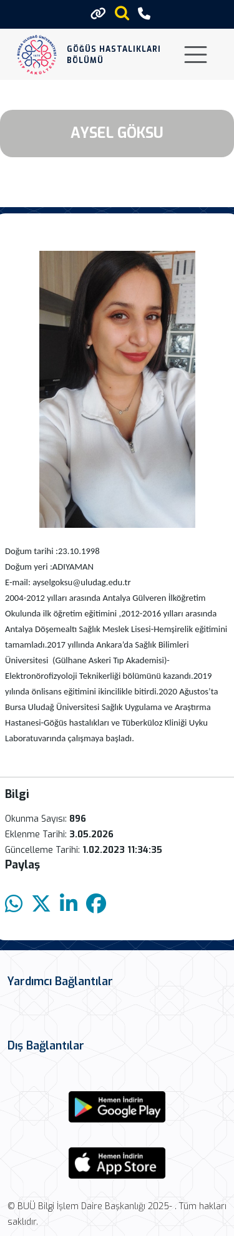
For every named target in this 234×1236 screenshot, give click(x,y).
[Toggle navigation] (195, 54)
